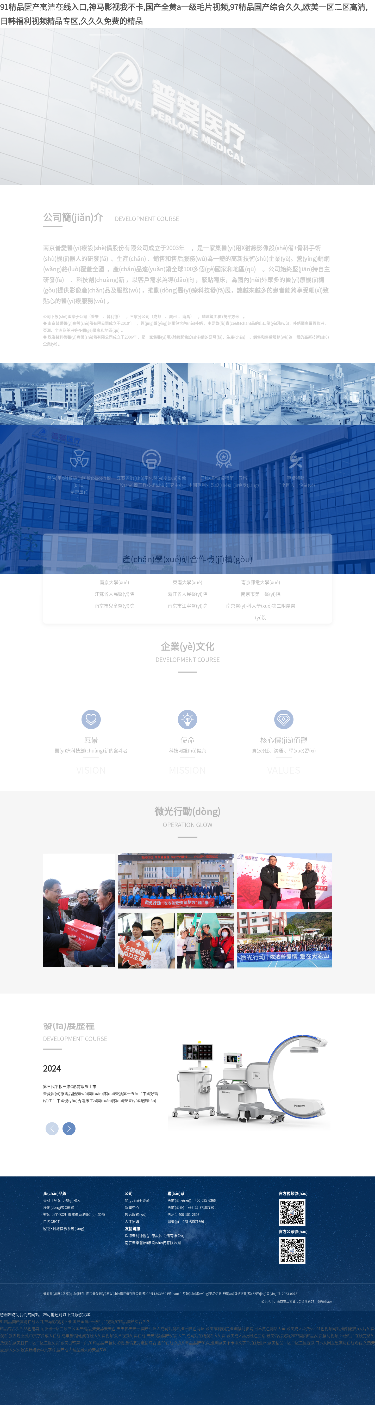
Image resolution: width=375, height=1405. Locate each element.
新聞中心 (192, 25)
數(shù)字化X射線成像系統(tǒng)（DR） (75, 1214)
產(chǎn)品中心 (151, 25)
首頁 (69, 25)
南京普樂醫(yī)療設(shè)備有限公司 (153, 1243)
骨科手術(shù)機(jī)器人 (62, 1200)
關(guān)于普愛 (105, 25)
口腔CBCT (51, 1221)
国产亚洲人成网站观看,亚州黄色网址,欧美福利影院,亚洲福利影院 (197, 1329)
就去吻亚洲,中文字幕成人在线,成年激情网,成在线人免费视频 (61, 1336)
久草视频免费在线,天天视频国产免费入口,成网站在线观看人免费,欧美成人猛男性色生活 (190, 1336)
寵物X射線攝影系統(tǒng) (63, 1228)
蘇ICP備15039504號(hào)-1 (162, 1293)
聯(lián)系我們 (306, 25)
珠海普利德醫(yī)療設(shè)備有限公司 (155, 1235)
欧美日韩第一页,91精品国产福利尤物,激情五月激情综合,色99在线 (116, 1343)
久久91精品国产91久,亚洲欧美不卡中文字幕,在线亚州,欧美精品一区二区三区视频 (244, 1343)
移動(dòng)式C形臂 (58, 1207)
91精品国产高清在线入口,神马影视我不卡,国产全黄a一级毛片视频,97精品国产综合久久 (75, 1322)
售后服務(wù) (229, 25)
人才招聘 (267, 25)
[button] (69, 1128)
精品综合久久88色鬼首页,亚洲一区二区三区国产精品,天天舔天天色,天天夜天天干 (70, 1329)
